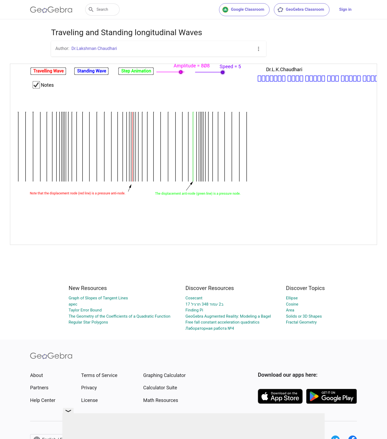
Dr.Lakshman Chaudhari (94, 48)
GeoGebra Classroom (300, 9)
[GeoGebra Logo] (51, 9)
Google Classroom (243, 9)
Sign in (345, 9)
